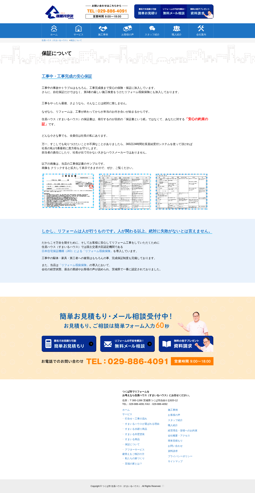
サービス (78, 30)
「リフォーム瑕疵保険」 (74, 265)
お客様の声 (127, 30)
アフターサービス (135, 449)
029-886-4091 (136, 404)
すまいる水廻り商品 (136, 429)
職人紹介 (177, 30)
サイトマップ (175, 461)
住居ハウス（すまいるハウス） (55, 40)
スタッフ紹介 (152, 30)
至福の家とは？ (133, 463)
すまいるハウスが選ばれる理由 (142, 423)
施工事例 (103, 30)
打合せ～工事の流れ (136, 418)
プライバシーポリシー (180, 456)
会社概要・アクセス (179, 435)
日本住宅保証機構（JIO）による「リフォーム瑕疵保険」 (77, 251)
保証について (76, 40)
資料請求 (173, 451)
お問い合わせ (175, 445)
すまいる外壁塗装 (135, 434)
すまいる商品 (132, 439)
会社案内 (201, 30)
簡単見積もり (175, 440)
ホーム (53, 30)
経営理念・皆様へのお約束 (182, 430)
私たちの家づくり (135, 458)
